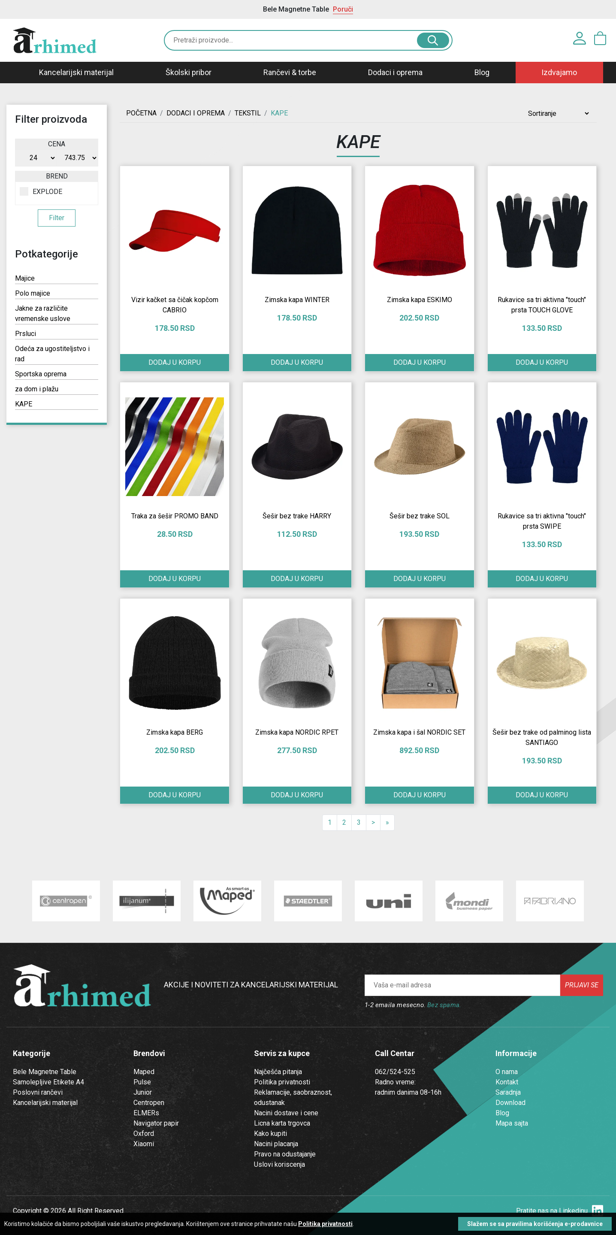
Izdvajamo (559, 72)
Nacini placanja (276, 1144)
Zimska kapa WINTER (297, 300)
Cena (56, 144)
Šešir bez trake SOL (420, 516)
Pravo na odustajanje (285, 1154)
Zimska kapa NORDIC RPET (296, 732)
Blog (481, 72)
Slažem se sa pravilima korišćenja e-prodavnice (535, 1223)
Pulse (142, 1082)
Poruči (343, 9)
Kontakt (506, 1082)
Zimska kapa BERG (174, 732)
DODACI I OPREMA (195, 113)
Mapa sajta (511, 1123)
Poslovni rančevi (38, 1092)
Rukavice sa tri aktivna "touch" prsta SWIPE (542, 521)
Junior (142, 1092)
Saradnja (508, 1092)
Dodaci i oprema (395, 72)
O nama (506, 1072)
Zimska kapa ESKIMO (419, 300)
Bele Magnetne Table (44, 1072)
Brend (57, 176)
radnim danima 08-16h (408, 1092)
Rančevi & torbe (289, 72)
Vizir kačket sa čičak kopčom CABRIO (174, 305)
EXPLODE (41, 191)
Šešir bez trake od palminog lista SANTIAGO (541, 737)
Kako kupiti (270, 1133)
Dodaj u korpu (174, 362)
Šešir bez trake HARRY (297, 516)
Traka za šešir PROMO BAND (174, 516)
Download (510, 1103)
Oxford (143, 1133)
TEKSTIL (248, 113)
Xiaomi (143, 1144)
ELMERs (146, 1113)
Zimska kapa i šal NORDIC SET (419, 732)
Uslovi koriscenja (279, 1164)
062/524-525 (395, 1072)
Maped (143, 1072)
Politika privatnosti (282, 1082)
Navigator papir (156, 1123)
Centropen (148, 1103)
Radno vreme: (395, 1082)
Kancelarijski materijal (76, 72)
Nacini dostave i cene (286, 1113)
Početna (141, 113)
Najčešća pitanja (278, 1072)
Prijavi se (581, 985)
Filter (56, 218)
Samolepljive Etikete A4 (48, 1082)
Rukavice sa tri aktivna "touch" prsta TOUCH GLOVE (542, 305)
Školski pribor (188, 72)
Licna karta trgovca (282, 1123)
